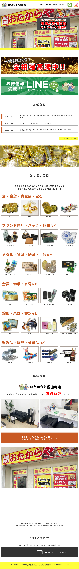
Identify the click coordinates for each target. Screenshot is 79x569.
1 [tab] (34, 46)
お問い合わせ (62, 5)
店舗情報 (55, 5)
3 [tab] (39, 46)
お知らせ (42, 5)
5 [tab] (44, 46)
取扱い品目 (48, 5)
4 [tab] (42, 46)
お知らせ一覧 (67, 138)
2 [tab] (37, 46)
